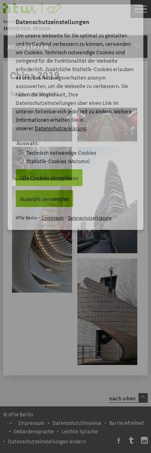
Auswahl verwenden (44, 198)
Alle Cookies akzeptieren (49, 177)
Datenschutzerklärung (60, 128)
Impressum (52, 217)
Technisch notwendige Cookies (61, 152)
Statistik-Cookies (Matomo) (58, 161)
